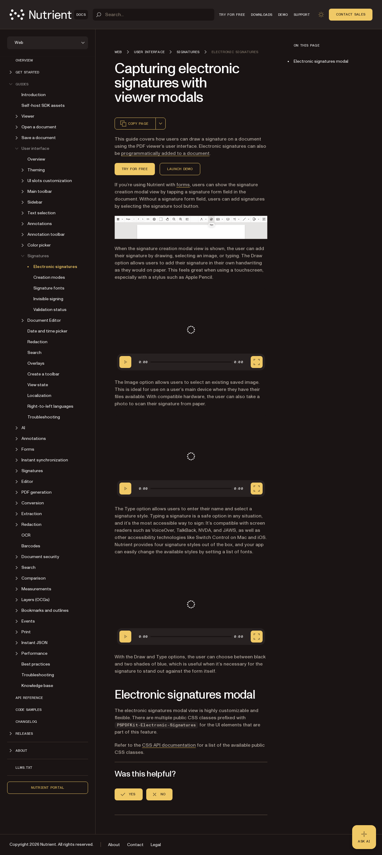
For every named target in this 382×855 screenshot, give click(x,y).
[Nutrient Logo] (49, 14)
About (114, 845)
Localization (39, 395)
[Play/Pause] (125, 362)
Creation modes (49, 277)
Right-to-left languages (50, 406)
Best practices (35, 664)
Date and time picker (47, 331)
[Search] (153, 15)
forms (183, 184)
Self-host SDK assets (43, 105)
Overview (24, 60)
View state (37, 385)
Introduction (33, 95)
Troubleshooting (43, 417)
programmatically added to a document (165, 153)
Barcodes (30, 546)
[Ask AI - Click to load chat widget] (364, 837)
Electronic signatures (55, 266)
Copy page (134, 123)
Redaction (37, 342)
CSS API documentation (169, 745)
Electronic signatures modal (321, 61)
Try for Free (135, 169)
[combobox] (160, 124)
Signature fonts (48, 288)
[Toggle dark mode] (321, 15)
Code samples (28, 709)
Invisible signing (48, 299)
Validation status (50, 309)
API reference (29, 698)
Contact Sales (350, 14)
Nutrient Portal (47, 787)
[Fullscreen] (257, 362)
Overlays (35, 363)
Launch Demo (180, 169)
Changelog (26, 721)
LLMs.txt (24, 767)
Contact (135, 845)
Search (34, 352)
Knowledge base (37, 685)
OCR (25, 535)
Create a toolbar (43, 374)
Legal (156, 845)
